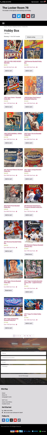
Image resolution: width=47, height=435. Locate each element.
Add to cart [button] (8, 71)
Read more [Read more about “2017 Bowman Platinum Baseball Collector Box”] (29, 254)
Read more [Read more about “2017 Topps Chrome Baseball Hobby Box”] (8, 290)
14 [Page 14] (24, 336)
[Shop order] (34, 37)
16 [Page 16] (30, 336)
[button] (3, 23)
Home (5, 26)
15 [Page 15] (27, 336)
